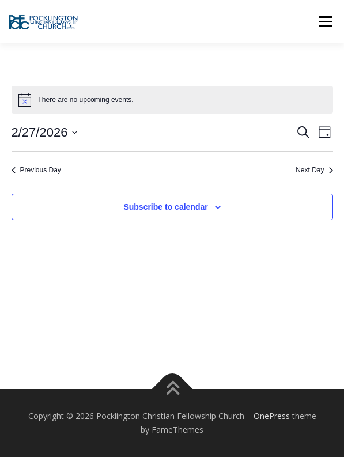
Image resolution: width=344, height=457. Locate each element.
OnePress (272, 415)
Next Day (314, 170)
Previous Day (36, 170)
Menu (324, 22)
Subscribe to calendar (165, 206)
